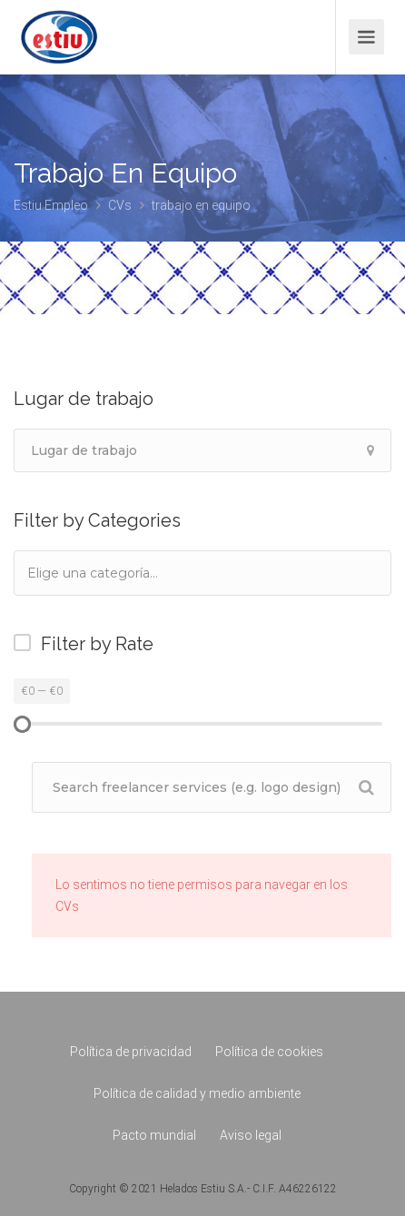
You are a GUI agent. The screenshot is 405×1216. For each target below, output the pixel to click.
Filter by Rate (97, 644)
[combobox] (202, 573)
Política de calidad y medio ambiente (197, 1093)
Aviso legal (251, 1135)
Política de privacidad (131, 1051)
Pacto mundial (154, 1135)
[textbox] (117, 572)
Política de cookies (269, 1051)
